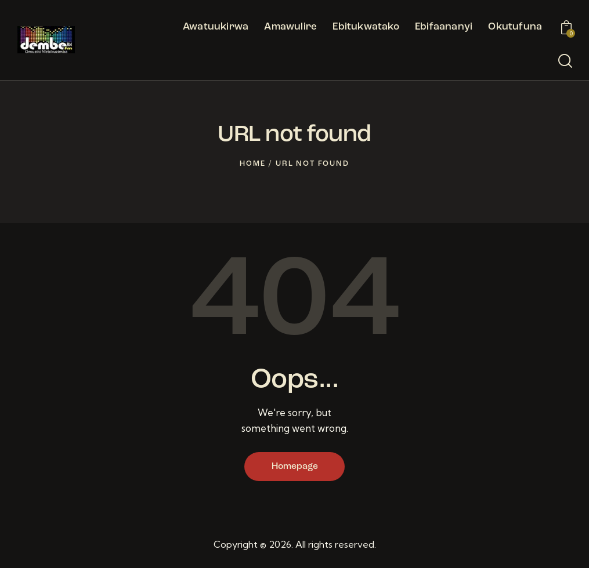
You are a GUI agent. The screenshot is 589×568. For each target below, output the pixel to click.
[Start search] (565, 61)
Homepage (295, 467)
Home (252, 164)
